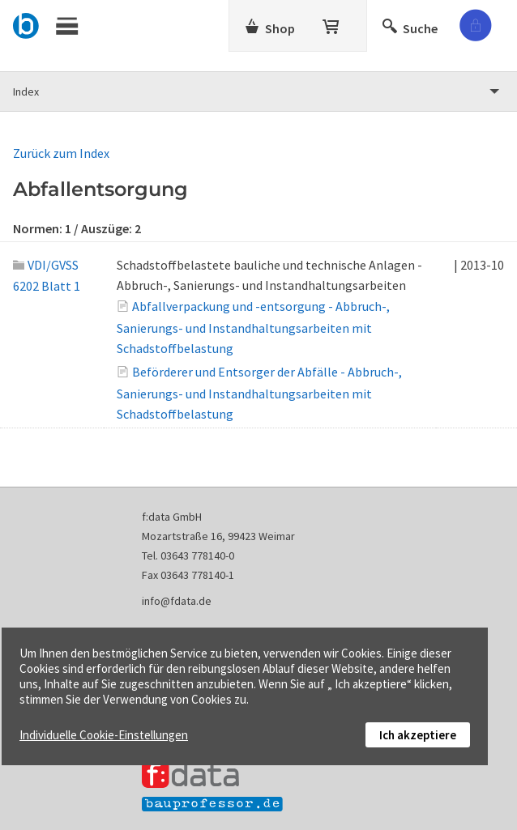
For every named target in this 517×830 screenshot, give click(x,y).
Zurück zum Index (61, 153)
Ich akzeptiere (417, 735)
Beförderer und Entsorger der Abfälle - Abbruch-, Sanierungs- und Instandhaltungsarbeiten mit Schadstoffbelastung (259, 393)
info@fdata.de (177, 601)
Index (26, 91)
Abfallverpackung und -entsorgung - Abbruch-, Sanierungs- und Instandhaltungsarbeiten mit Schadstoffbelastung (253, 327)
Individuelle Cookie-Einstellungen (103, 735)
